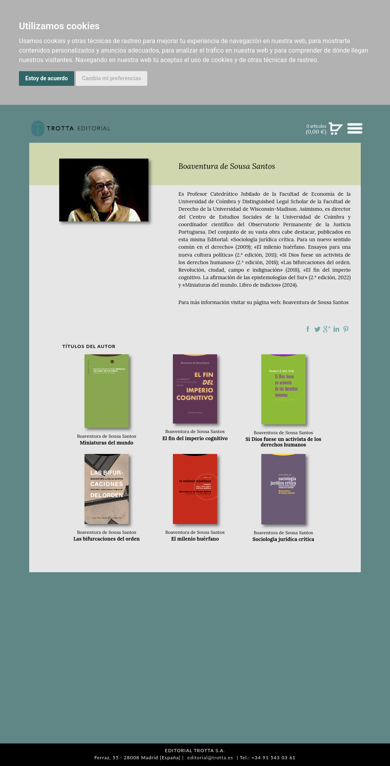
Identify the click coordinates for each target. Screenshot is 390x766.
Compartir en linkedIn (336, 329)
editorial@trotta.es (210, 757)
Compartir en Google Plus (327, 329)
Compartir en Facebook (308, 329)
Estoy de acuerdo (46, 78)
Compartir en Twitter (317, 329)
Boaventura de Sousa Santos (316, 302)
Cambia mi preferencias (111, 78)
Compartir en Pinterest (346, 329)
